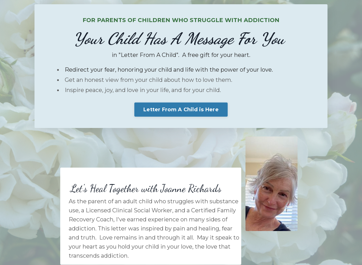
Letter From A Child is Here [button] (181, 109)
